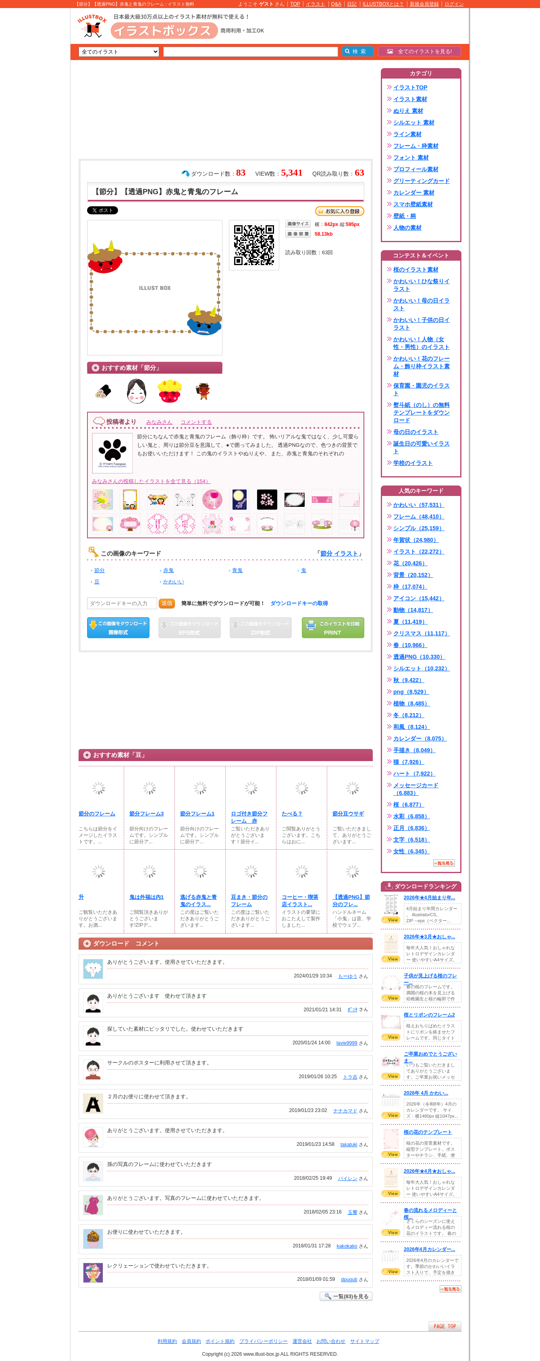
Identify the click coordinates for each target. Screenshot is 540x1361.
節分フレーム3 (146, 814)
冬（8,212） (408, 715)
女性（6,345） (411, 851)
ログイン (454, 4)
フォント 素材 (411, 157)
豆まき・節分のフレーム (249, 900)
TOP (295, 4)
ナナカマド (345, 1111)
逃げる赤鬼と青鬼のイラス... (198, 900)
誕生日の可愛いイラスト (421, 447)
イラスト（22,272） (418, 551)
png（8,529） (411, 692)
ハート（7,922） (414, 773)
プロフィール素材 (415, 169)
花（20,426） (410, 563)
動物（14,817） (413, 610)
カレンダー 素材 (413, 192)
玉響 (352, 1212)
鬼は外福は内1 (146, 897)
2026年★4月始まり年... (429, 897)
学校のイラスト (413, 463)
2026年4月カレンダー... (429, 1249)
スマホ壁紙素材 (413, 204)
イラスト (315, 4)
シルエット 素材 (413, 122)
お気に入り (339, 211)
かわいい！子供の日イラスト (421, 324)
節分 (99, 570)
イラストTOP (410, 87)
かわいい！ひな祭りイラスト (421, 285)
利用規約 (167, 1341)
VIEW (391, 920)
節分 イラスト (339, 553)
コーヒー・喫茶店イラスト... (300, 900)
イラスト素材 (410, 99)
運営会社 (302, 1341)
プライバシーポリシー (263, 1341)
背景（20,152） (413, 575)
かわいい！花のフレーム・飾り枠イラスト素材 (421, 366)
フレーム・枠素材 (415, 146)
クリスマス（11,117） (421, 633)
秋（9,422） (408, 680)
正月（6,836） (411, 828)
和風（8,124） (411, 727)
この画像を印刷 (333, 627)
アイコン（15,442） (418, 598)
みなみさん (159, 422)
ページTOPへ (444, 1326)
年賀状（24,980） (416, 540)
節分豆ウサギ (348, 814)
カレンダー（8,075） (420, 738)
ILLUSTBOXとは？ (383, 4)
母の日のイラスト (415, 432)
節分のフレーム (97, 814)
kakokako (347, 1246)
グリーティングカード (421, 181)
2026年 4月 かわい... (426, 1093)
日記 (352, 4)
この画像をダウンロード (118, 627)
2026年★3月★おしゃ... (429, 937)
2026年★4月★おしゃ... (429, 1171)
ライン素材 (407, 134)
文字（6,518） (411, 839)
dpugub (349, 1279)
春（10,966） (410, 645)
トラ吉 (350, 1077)
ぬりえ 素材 (408, 111)
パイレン (347, 1178)
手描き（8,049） (414, 750)
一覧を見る (444, 863)
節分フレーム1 (197, 814)
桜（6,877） (408, 804)
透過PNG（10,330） (419, 657)
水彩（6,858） (411, 816)
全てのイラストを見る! (419, 51)
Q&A (336, 4)
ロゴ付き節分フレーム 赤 (249, 817)
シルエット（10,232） (421, 668)
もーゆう (347, 976)
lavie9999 (346, 1043)
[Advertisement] (32, 133)
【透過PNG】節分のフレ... (351, 900)
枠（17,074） (410, 586)
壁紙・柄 (404, 216)
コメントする (196, 422)
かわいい (173, 582)
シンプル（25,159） (418, 528)
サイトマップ (364, 1341)
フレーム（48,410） (418, 516)
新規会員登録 (424, 4)
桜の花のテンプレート (428, 1132)
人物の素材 (407, 227)
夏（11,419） (410, 621)
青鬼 (237, 570)
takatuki (349, 1144)
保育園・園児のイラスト (421, 389)
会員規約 (191, 1341)
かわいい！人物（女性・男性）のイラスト (421, 343)
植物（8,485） (411, 703)
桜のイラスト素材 (415, 269)
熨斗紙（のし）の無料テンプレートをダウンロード (421, 412)
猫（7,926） (408, 762)
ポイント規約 (220, 1341)
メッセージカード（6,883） (415, 789)
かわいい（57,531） (418, 505)
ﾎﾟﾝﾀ (352, 1009)
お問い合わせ (330, 1341)
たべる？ (292, 814)
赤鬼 (168, 570)
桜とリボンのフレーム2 (429, 1015)
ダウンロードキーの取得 (299, 603)
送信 (167, 603)
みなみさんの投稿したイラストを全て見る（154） (151, 481)
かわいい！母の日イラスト (421, 304)
